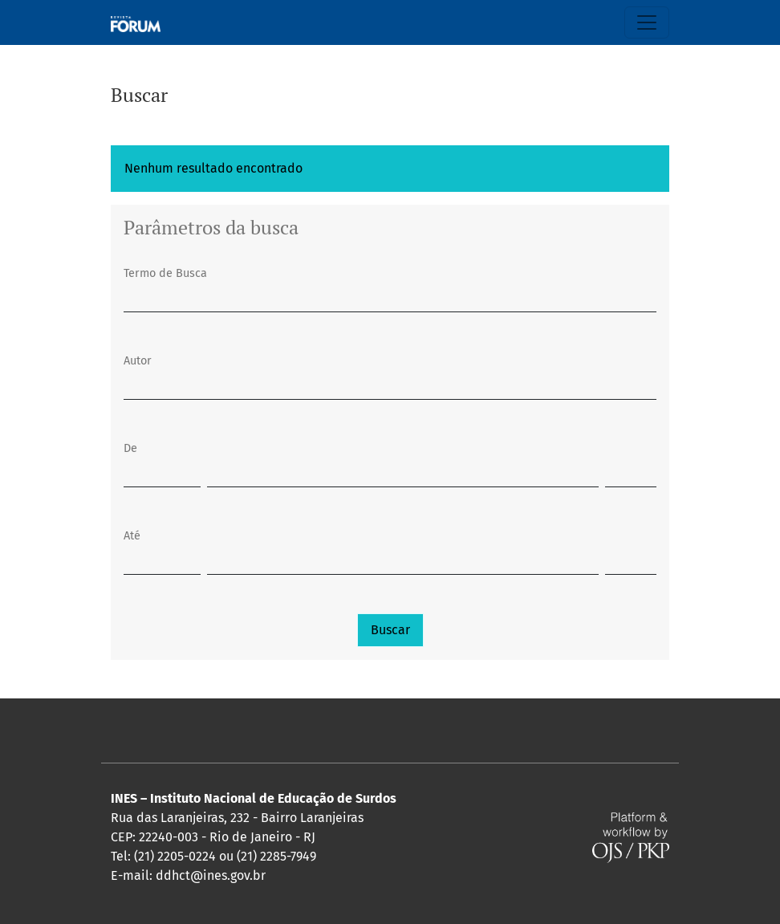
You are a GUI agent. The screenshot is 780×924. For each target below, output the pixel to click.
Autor (138, 361)
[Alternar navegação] (646, 22)
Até (132, 536)
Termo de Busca (165, 273)
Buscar (390, 629)
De (130, 448)
